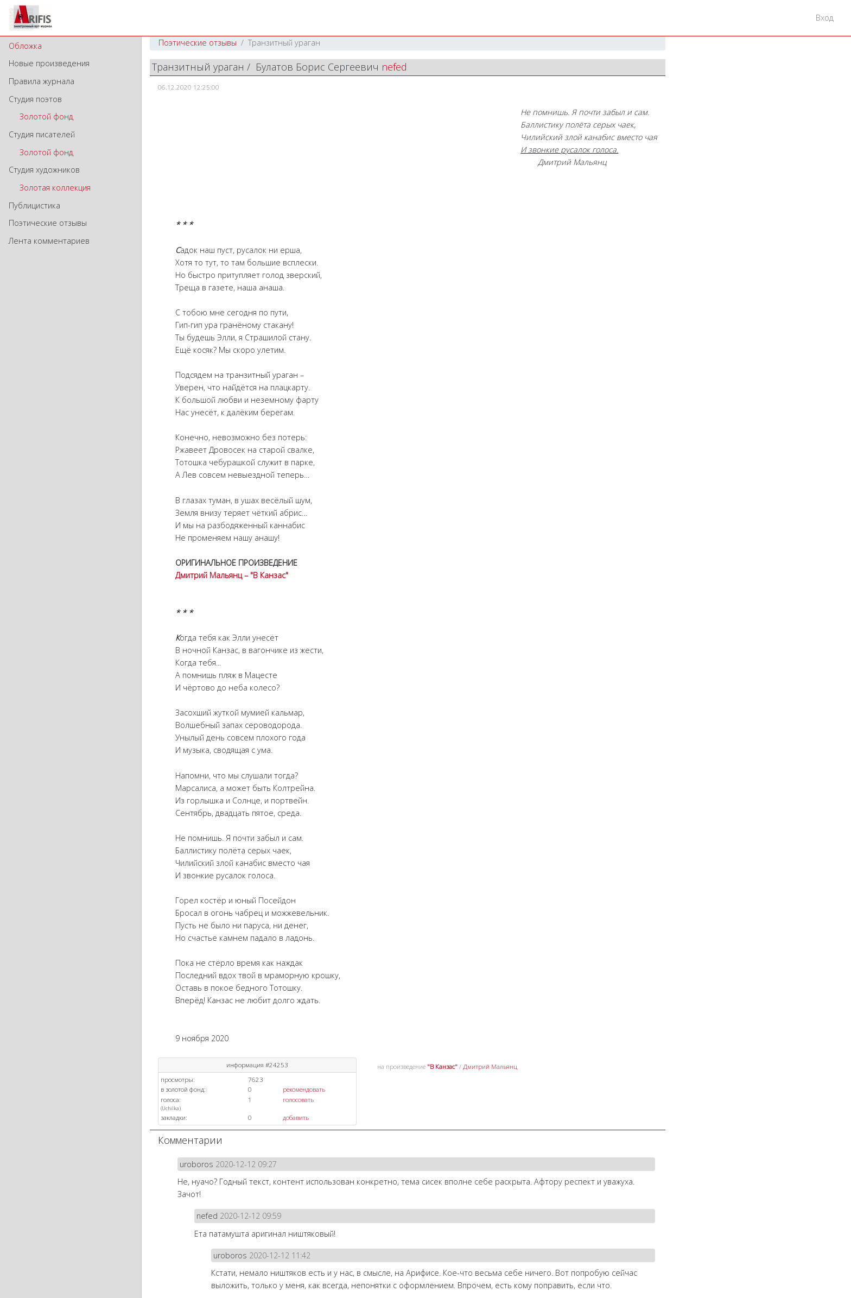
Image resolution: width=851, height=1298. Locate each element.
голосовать (298, 1100)
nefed (394, 66)
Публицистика (34, 205)
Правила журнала (41, 81)
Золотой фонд (46, 116)
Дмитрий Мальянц (490, 1066)
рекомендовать (304, 1089)
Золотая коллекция (55, 187)
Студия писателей (42, 134)
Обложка (25, 46)
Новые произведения (49, 63)
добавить (296, 1117)
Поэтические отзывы (48, 223)
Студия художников (44, 169)
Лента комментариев (49, 241)
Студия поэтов (35, 99)
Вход (825, 17)
